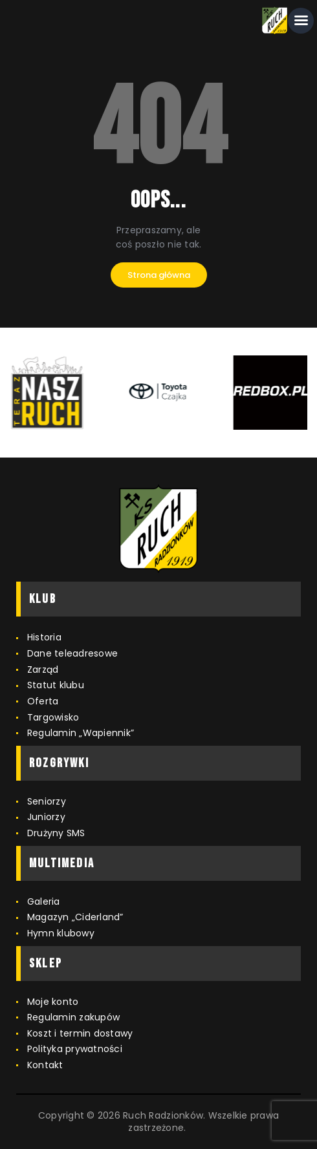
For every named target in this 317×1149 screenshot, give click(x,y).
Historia (44, 637)
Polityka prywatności (74, 1048)
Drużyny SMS (56, 833)
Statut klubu (55, 685)
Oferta (43, 701)
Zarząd (43, 669)
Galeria (43, 901)
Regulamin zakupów (73, 1017)
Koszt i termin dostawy (80, 1033)
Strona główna (158, 275)
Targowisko (53, 717)
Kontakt (45, 1065)
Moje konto (53, 1001)
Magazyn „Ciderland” (75, 917)
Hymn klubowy (60, 933)
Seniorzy (46, 801)
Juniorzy (46, 816)
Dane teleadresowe (72, 653)
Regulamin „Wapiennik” (80, 732)
